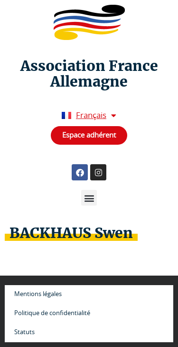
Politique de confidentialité (52, 313)
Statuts (24, 332)
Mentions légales (38, 294)
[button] (89, 198)
